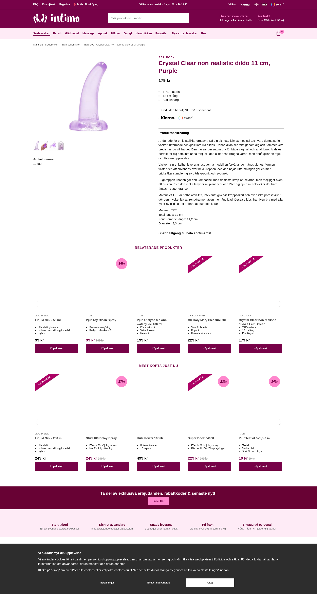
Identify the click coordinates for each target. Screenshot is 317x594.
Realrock (166, 57)
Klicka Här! (158, 501)
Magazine (64, 4)
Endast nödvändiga (158, 582)
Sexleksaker (41, 33)
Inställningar (107, 582)
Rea (203, 33)
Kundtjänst (48, 4)
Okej (210, 582)
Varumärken (144, 33)
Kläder (116, 33)
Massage (88, 33)
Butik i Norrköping (86, 4)
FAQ (35, 4)
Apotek (103, 33)
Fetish (57, 33)
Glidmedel (72, 33)
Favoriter (161, 33)
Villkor (232, 4)
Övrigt (128, 33)
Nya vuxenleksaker (185, 33)
